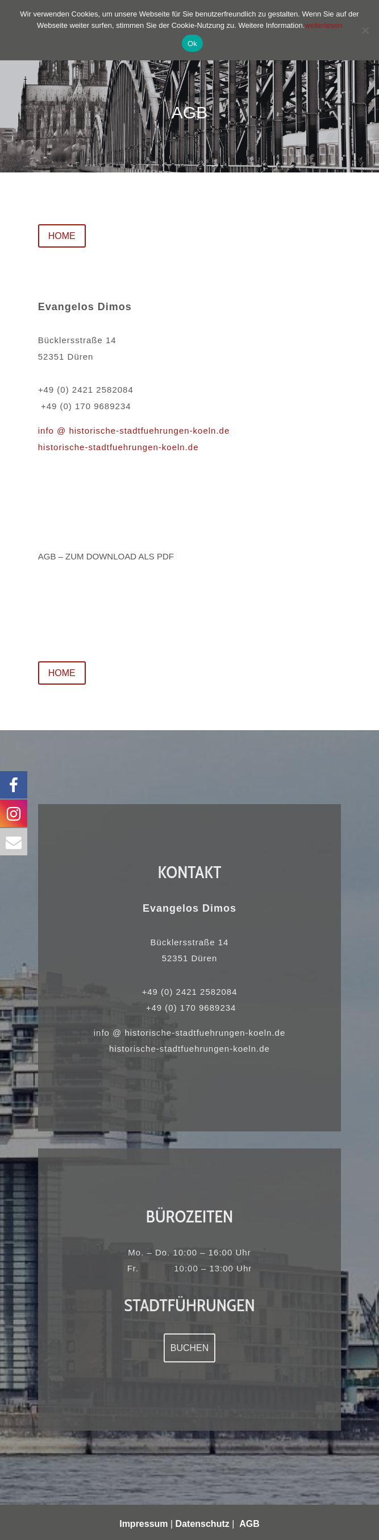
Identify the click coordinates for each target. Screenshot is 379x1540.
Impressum (143, 1524)
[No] (364, 30)
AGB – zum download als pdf (106, 556)
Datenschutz (203, 1524)
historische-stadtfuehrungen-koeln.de (118, 447)
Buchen (189, 1348)
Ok (192, 43)
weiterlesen (323, 25)
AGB (249, 1524)
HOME (62, 236)
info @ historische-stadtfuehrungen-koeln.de (134, 430)
